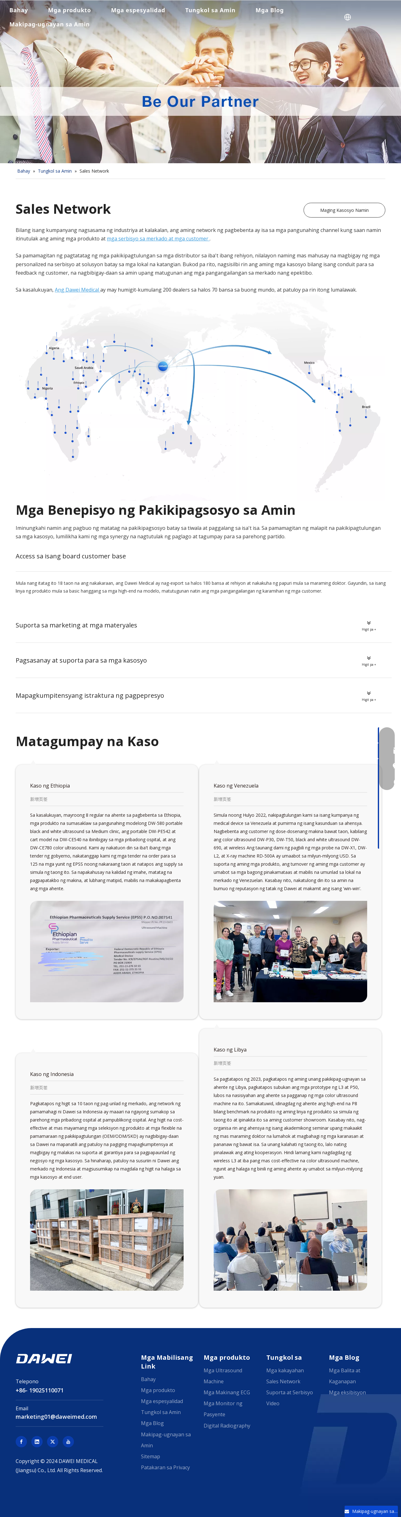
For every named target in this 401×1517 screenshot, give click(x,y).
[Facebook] (21, 1441)
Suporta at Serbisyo (289, 1392)
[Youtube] (68, 1441)
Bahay (18, 10)
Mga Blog (270, 10)
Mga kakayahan (285, 1370)
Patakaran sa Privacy (165, 1467)
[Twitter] (52, 1441)
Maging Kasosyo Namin (344, 210)
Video (272, 1403)
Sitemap (150, 1456)
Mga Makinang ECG (227, 1392)
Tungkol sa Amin (210, 10)
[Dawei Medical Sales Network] (200, 397)
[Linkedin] (37, 1441)
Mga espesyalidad (138, 10)
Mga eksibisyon (347, 1392)
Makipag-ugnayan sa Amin (49, 24)
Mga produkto (69, 10)
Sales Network (283, 1381)
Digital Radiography (227, 1425)
